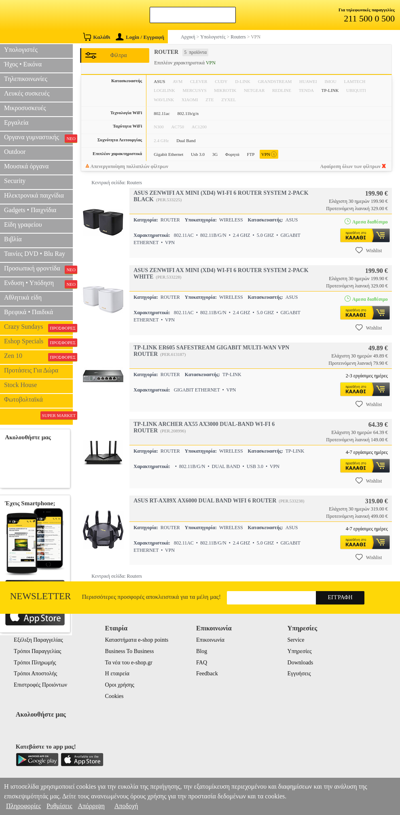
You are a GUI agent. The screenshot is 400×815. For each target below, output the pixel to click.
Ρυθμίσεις (59, 805)
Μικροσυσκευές (25, 107)
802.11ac (162, 113)
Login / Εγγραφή (140, 37)
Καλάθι (96, 36)
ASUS (159, 81)
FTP (250, 154)
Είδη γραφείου (23, 224)
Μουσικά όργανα (26, 166)
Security (14, 180)
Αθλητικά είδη (23, 297)
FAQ (201, 663)
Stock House (20, 384)
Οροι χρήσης (119, 685)
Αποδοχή (126, 805)
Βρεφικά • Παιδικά (28, 312)
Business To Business (129, 651)
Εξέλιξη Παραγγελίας (38, 640)
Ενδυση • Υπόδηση (38, 283)
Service (296, 640)
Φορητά (232, 154)
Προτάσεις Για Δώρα (31, 370)
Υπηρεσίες (300, 651)
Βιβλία (13, 239)
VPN (269, 154)
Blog (201, 651)
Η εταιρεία (117, 673)
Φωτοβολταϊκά (23, 399)
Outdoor (14, 151)
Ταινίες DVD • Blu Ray (34, 253)
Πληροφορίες (23, 805)
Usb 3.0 (198, 154)
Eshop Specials (38, 342)
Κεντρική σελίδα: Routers (116, 182)
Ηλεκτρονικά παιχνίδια (34, 195)
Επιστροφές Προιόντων (40, 685)
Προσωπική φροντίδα (38, 269)
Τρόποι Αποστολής (35, 673)
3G (215, 154)
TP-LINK (330, 90)
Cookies (114, 696)
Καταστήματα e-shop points (137, 640)
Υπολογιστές (21, 49)
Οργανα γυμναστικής (38, 138)
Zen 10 (38, 356)
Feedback (207, 673)
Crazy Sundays (38, 327)
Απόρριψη (91, 805)
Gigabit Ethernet (168, 154)
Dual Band (185, 140)
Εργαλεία (16, 122)
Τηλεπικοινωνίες (25, 78)
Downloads (300, 663)
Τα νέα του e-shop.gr (128, 663)
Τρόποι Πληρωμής (35, 663)
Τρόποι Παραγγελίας (37, 651)
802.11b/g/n (187, 113)
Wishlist (369, 250)
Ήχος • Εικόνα (23, 64)
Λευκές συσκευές (26, 93)
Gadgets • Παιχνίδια (30, 209)
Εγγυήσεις (299, 673)
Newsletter (40, 596)
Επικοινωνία (210, 640)
